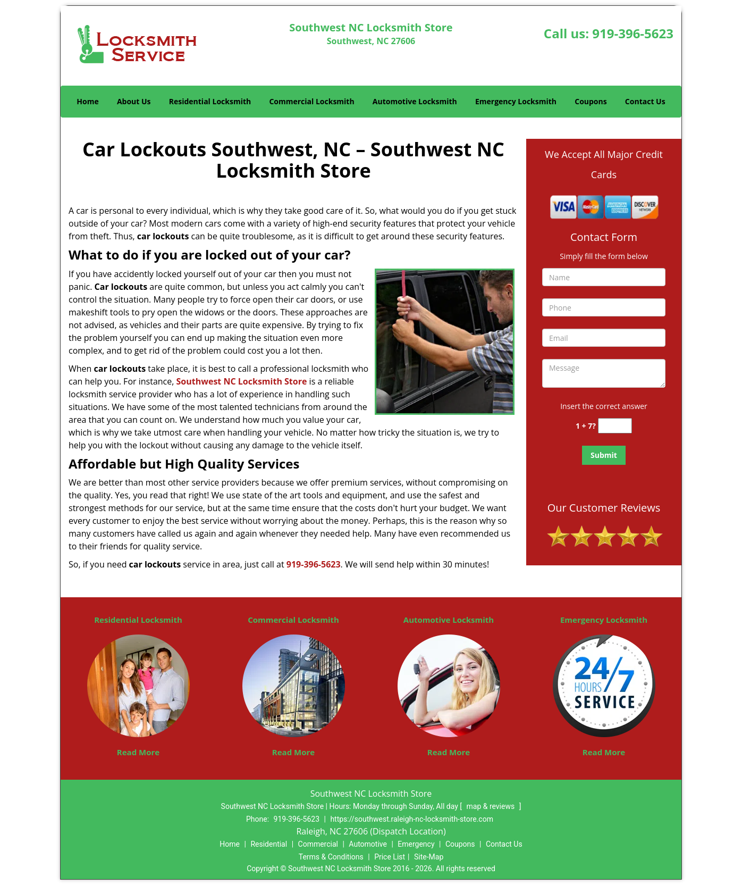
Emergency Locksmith (515, 101)
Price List (389, 857)
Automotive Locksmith (415, 101)
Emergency (416, 844)
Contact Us (645, 101)
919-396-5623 (632, 33)
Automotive (368, 844)
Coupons (590, 101)
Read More (138, 752)
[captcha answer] (615, 425)
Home (87, 101)
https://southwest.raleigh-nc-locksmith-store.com (411, 819)
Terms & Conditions (331, 857)
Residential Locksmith (210, 101)
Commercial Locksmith (311, 101)
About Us (134, 101)
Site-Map (428, 857)
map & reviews (491, 806)
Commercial (318, 844)
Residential (268, 844)
